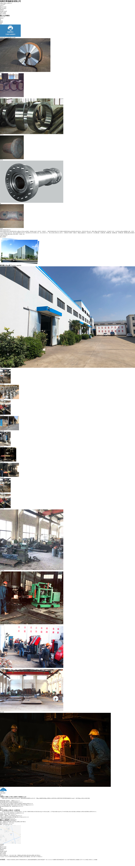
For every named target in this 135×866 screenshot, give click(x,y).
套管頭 (1, 21)
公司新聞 (2, 791)
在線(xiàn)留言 (3, 12)
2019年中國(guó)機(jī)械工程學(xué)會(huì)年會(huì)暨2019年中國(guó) (14, 805)
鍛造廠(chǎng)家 (3, 11)
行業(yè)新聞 (2, 793)
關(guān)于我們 (3, 7)
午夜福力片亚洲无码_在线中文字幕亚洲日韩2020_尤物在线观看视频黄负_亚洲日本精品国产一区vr (27, 859)
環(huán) (1, 18)
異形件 (1, 22)
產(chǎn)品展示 (3, 8)
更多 (1, 23)
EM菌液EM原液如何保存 (5, 818)
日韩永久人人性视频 (93, 859)
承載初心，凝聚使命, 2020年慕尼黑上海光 (9, 815)
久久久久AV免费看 (52, 859)
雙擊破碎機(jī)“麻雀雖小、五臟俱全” (7, 800)
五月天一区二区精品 (84, 859)
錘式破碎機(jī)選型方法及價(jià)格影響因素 (9, 802)
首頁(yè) (1, 5)
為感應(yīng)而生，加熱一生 (6, 814)
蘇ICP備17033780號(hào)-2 (36, 856)
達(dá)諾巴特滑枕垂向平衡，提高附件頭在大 (9, 806)
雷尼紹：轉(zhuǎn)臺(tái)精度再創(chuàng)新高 (9, 813)
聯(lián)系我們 (3, 14)
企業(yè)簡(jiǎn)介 (4, 235)
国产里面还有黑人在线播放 (73, 859)
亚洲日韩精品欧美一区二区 (62, 859)
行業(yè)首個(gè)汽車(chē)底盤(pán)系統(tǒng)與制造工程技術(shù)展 (14, 803)
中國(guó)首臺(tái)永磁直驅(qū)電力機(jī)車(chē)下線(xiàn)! (12, 817)
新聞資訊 (2, 9)
